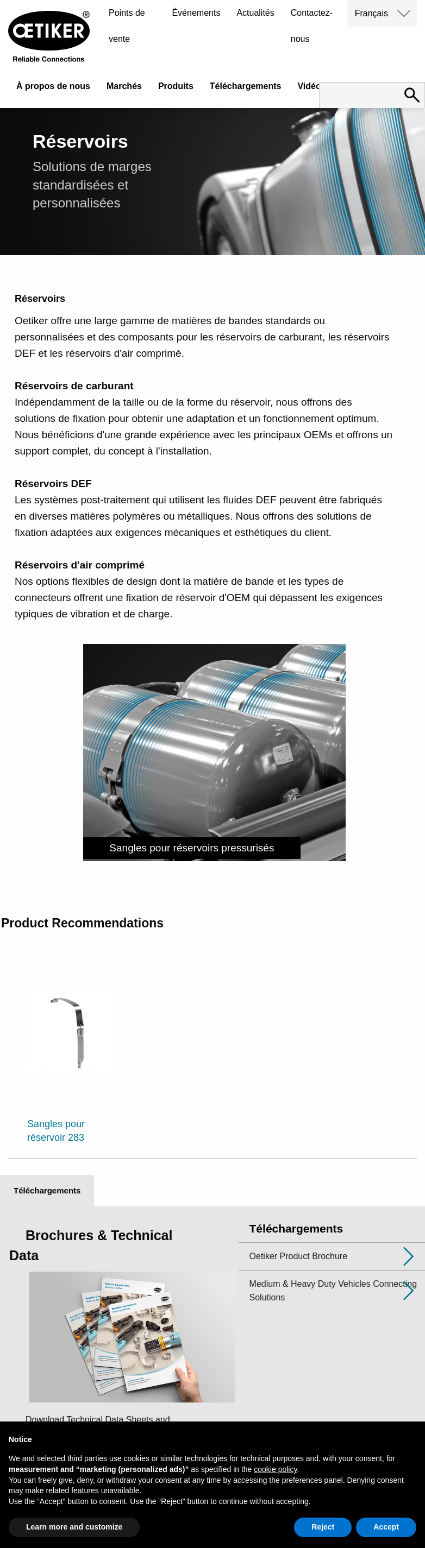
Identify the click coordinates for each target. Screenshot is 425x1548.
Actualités (255, 12)
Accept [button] (386, 1526)
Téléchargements (246, 86)
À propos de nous (53, 86)
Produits (175, 86)
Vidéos (311, 86)
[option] (71, 1051)
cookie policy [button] (275, 1469)
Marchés (124, 86)
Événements (196, 12)
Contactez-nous (312, 25)
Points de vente (127, 25)
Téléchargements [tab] (47, 1190)
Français (371, 13)
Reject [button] (322, 1526)
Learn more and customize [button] (74, 1526)
